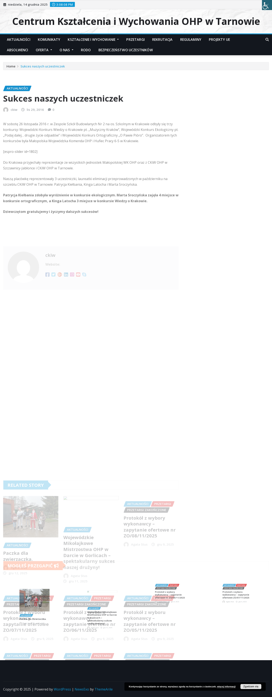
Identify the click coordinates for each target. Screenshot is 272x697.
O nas (66, 50)
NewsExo (82, 689)
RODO (86, 50)
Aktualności (18, 39)
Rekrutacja (162, 39)
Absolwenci (17, 50)
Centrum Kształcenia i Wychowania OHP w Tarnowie (136, 21)
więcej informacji (226, 686)
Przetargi (135, 39)
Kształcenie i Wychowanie (93, 39)
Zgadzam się (250, 686)
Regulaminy (191, 39)
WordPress (62, 689)
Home (10, 68)
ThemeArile (103, 689)
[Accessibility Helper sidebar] (267, 5)
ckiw (14, 142)
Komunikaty (49, 39)
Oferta (44, 50)
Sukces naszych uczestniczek (42, 68)
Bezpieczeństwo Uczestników (125, 50)
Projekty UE (219, 39)
